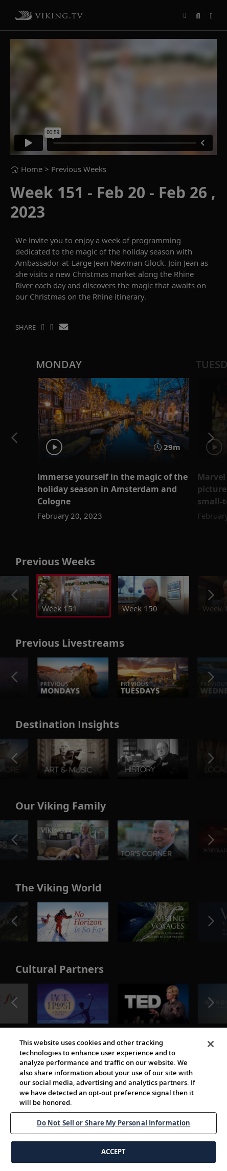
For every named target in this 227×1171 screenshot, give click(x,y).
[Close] (210, 1071)
